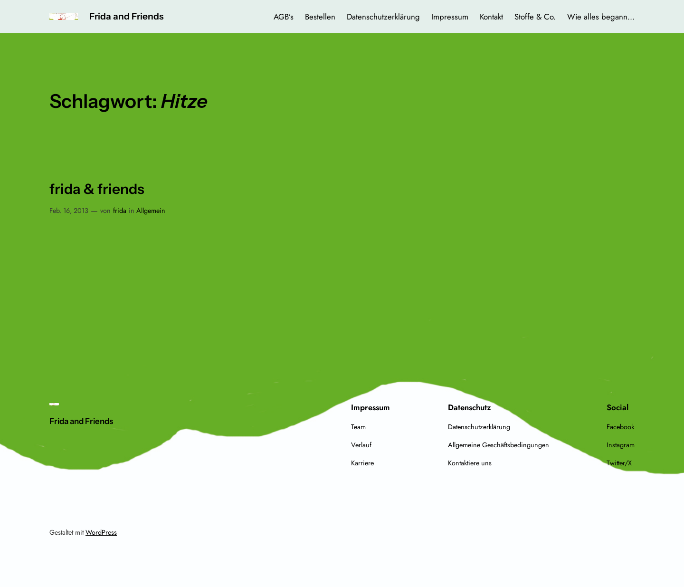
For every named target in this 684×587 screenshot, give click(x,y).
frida (119, 210)
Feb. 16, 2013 (68, 210)
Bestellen (320, 16)
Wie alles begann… (601, 16)
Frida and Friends (126, 16)
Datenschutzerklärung (383, 16)
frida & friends (96, 189)
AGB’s (284, 16)
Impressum (449, 16)
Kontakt (491, 16)
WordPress (101, 532)
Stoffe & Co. (535, 16)
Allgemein (150, 210)
